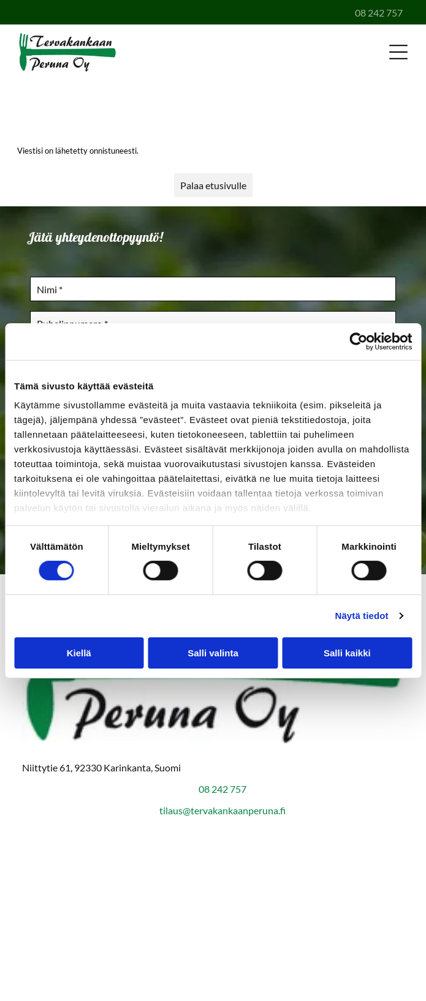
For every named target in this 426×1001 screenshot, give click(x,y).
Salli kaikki (347, 653)
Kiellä (79, 653)
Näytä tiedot (362, 615)
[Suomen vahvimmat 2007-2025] (213, 880)
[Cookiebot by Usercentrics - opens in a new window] (358, 341)
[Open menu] (398, 52)
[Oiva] (213, 941)
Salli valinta (213, 653)
